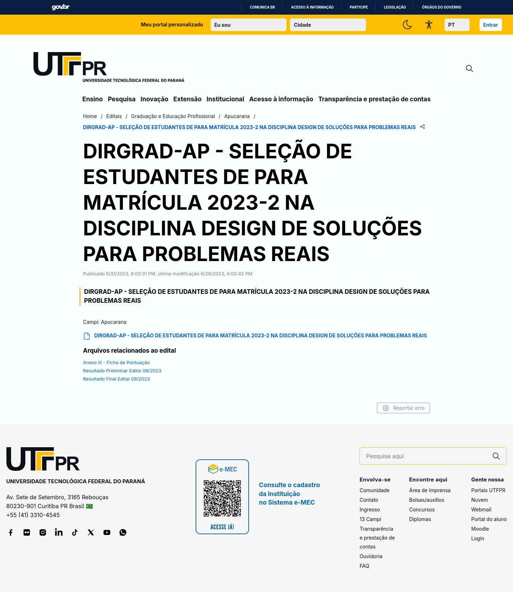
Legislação (395, 7)
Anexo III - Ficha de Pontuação (116, 362)
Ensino (92, 99)
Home (90, 116)
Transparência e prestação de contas (374, 99)
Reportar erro (403, 408)
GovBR (60, 7)
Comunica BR (262, 7)
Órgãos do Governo (441, 7)
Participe (359, 7)
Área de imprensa (429, 490)
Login (477, 538)
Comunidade (374, 490)
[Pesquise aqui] (426, 456)
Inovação (155, 99)
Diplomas (420, 519)
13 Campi (370, 519)
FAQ (364, 566)
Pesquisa (122, 99)
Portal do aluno (489, 519)
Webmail (481, 509)
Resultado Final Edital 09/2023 (116, 379)
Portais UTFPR (488, 490)
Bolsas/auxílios (426, 500)
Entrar (490, 25)
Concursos (422, 509)
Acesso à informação (312, 7)
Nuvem (479, 500)
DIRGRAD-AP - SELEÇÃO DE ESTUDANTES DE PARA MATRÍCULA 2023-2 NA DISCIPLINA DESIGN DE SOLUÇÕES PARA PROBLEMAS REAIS (255, 336)
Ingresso (369, 509)
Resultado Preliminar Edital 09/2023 (122, 370)
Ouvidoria (370, 556)
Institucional (225, 99)
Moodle (480, 529)
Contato (368, 500)
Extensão (187, 99)
